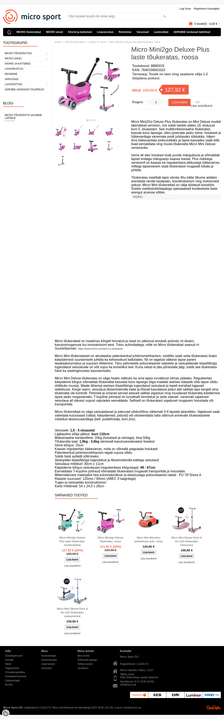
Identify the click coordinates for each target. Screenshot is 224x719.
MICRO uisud (54, 31)
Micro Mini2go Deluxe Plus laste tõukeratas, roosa (135, 42)
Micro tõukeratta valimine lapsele (26, 118)
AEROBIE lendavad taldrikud (191, 31)
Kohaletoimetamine (15, 676)
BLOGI (9, 684)
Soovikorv (82, 668)
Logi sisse (185, 8)
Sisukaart (46, 668)
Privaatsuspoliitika (15, 672)
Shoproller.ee (213, 708)
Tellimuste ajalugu (87, 659)
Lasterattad (161, 31)
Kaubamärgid (48, 655)
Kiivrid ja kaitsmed (80, 31)
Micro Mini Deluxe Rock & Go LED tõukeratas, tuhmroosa (186, 541)
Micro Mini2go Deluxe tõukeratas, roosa (110, 539)
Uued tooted (48, 664)
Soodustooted (49, 659)
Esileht (58, 42)
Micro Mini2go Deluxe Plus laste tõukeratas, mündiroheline (72, 541)
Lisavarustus (105, 31)
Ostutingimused (13, 655)
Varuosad (143, 31)
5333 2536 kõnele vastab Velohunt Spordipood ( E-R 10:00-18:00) (139, 678)
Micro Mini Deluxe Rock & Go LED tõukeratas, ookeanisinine (72, 612)
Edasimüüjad (12, 680)
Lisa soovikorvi (201, 105)
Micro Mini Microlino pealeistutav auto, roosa (148, 539)
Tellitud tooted (85, 664)
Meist (8, 664)
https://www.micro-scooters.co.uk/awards (100, 348)
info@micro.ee (128, 684)
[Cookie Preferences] (6, 713)
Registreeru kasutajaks (206, 8)
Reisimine (125, 31)
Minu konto (83, 655)
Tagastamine (12, 668)
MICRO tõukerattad (29, 31)
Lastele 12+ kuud (97, 42)
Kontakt (9, 659)
